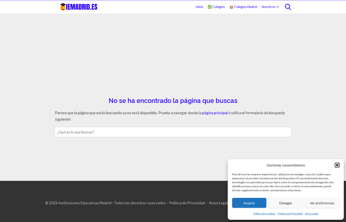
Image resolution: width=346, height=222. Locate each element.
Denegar (285, 203)
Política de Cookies (264, 213)
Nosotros (269, 7)
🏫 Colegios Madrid (243, 7)
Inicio (199, 7)
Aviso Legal (311, 213)
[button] (337, 165)
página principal (215, 112)
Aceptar (249, 203)
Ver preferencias (322, 203)
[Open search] (288, 7)
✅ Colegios (216, 7)
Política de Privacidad (290, 213)
